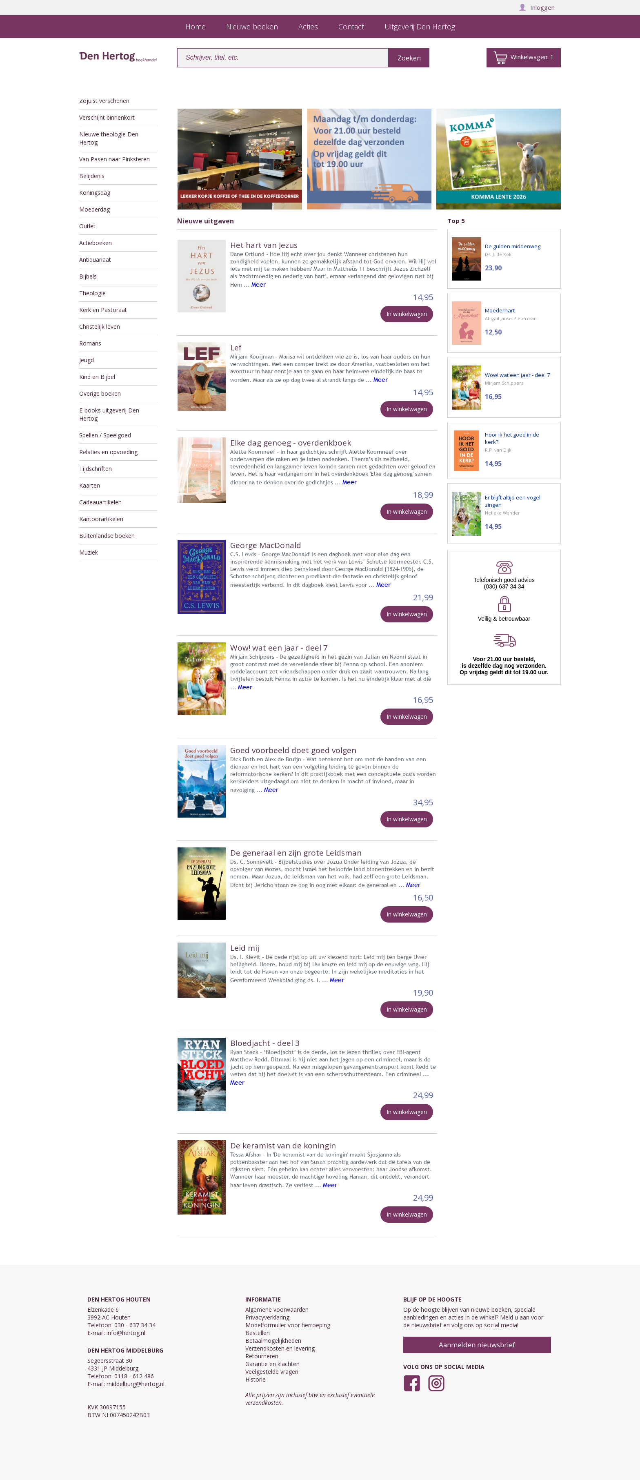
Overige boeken (100, 393)
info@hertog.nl (126, 1333)
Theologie (92, 293)
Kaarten (89, 485)
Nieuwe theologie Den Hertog (108, 138)
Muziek (88, 552)
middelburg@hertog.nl (135, 1384)
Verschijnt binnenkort (107, 117)
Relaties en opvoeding (108, 452)
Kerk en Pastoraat (103, 310)
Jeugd (86, 360)
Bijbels (88, 276)
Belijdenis (91, 176)
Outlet (87, 226)
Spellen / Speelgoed (105, 435)
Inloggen (537, 7)
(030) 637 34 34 (504, 586)
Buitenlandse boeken (107, 535)
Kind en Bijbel (97, 377)
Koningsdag (94, 192)
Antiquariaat (95, 259)
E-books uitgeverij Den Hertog (109, 414)
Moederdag (94, 209)
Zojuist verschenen (104, 101)
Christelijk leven (99, 326)
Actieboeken (95, 243)
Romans (90, 343)
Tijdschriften (95, 469)
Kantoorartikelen (101, 519)
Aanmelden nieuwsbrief (477, 1344)
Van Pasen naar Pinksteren (114, 159)
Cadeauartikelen (100, 502)
